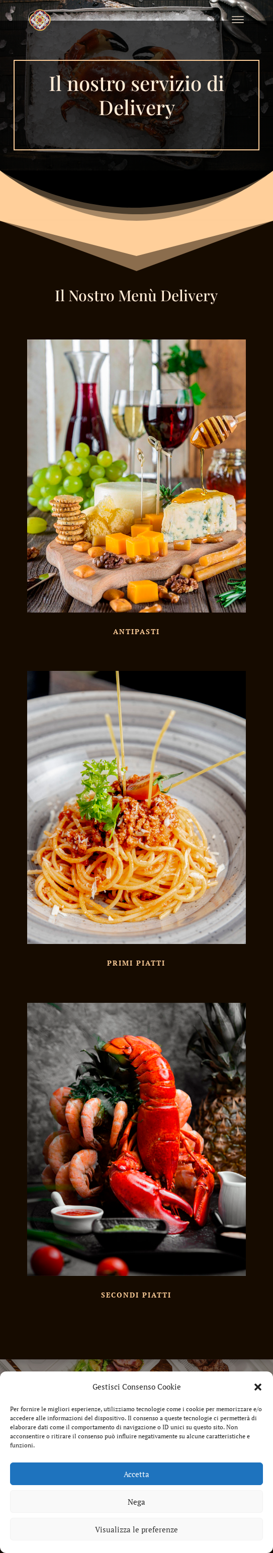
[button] (258, 1387)
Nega (136, 1502)
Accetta (136, 1474)
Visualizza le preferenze (136, 1529)
